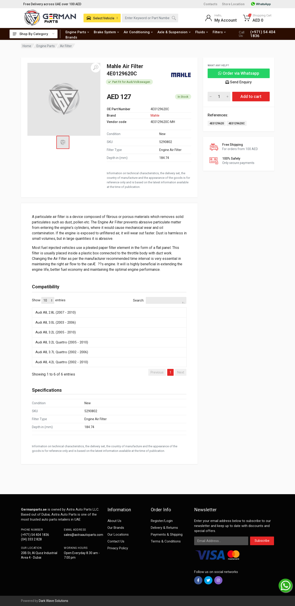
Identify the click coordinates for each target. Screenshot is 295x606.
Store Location (233, 4)
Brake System (106, 32)
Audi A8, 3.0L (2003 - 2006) (55, 322)
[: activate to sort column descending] (109, 306)
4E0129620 (216, 123)
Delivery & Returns (164, 528)
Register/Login (162, 521)
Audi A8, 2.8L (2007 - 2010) (55, 312)
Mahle (155, 115)
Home (27, 46)
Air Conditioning (138, 32)
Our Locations (118, 534)
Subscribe (262, 541)
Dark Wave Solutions (53, 601)
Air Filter (66, 46)
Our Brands (115, 528)
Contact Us (115, 541)
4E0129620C (236, 123)
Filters (219, 32)
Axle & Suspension (174, 32)
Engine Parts (77, 32)
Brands (71, 37)
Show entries (48, 300)
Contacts (210, 4)
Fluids (201, 32)
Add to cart (250, 96)
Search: (159, 300)
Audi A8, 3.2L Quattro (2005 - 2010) (61, 342)
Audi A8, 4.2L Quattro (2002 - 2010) (61, 362)
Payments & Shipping (167, 534)
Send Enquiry (238, 82)
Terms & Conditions (166, 541)
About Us (114, 521)
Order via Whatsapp (238, 73)
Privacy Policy (117, 548)
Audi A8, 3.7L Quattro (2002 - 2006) (61, 352)
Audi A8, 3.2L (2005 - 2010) (55, 332)
